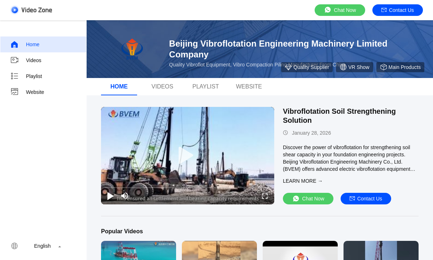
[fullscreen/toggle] (265, 195)
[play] (188, 156)
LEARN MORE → (303, 181)
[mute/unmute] (125, 195)
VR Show (354, 67)
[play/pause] (110, 195)
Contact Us (397, 10)
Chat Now (340, 10)
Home (24, 44)
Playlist (26, 76)
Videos (25, 60)
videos (162, 86)
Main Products (400, 67)
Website (27, 92)
